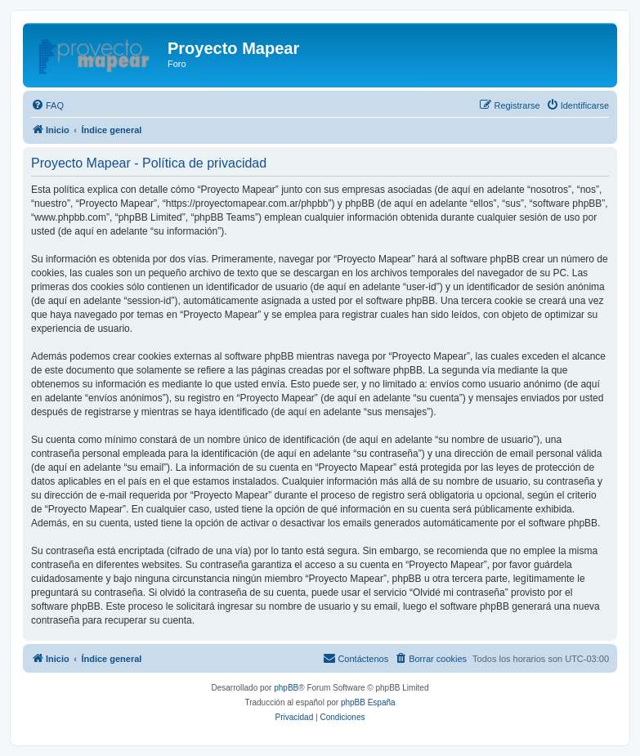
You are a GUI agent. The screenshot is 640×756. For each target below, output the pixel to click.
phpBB (286, 687)
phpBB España (368, 702)
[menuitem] (47, 105)
